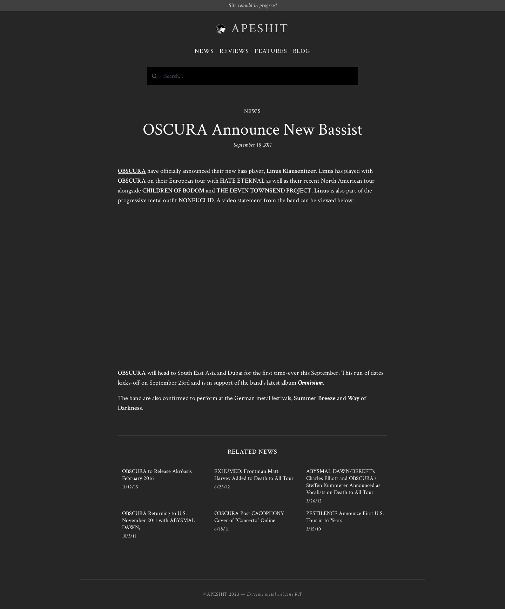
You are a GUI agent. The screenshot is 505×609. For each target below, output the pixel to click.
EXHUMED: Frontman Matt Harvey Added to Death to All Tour (254, 475)
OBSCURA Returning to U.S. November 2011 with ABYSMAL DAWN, (158, 520)
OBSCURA (132, 171)
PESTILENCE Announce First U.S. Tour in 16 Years (345, 517)
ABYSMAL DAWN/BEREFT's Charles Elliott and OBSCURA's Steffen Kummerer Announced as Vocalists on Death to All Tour (343, 482)
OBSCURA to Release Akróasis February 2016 (157, 475)
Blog (301, 51)
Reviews (234, 51)
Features (271, 51)
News (204, 51)
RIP (298, 594)
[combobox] (252, 76)
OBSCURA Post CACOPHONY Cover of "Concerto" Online (249, 517)
